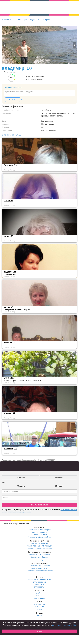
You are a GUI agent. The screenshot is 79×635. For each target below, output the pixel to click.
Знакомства (6, 20)
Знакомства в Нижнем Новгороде (39, 571)
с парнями (39, 607)
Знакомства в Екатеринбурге (39, 537)
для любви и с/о (39, 582)
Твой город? (39, 560)
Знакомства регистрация (25, 20)
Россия (39, 615)
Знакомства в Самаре (39, 557)
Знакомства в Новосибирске (39, 530)
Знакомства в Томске (39, 535)
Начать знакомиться (39, 505)
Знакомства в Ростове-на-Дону (39, 548)
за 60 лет (39, 596)
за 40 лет (39, 593)
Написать (12, 100)
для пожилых (39, 598)
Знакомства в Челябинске (39, 566)
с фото (39, 609)
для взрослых (39, 587)
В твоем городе (44, 20)
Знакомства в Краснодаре (39, 532)
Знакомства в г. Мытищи (12, 135)
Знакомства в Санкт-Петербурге (39, 546)
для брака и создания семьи (39, 579)
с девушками (39, 604)
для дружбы (39, 584)
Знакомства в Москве (39, 543)
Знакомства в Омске (39, 568)
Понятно (39, 631)
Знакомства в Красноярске (39, 555)
